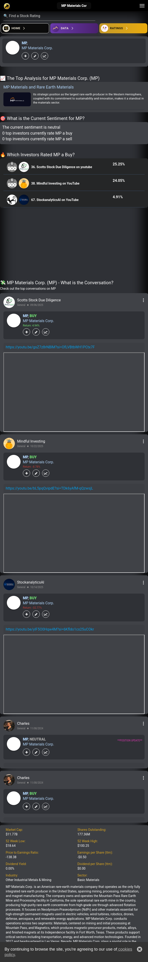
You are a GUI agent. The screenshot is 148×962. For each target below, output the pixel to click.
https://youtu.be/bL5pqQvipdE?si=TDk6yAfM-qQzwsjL (49, 488)
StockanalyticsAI (30, 582)
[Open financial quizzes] (25, 28)
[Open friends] (123, 28)
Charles (23, 723)
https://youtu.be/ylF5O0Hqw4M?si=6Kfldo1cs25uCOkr (50, 629)
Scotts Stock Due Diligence (39, 300)
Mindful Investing (31, 441)
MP (24, 43)
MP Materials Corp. (37, 48)
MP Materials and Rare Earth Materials (38, 87)
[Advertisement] (74, 245)
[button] (140, 949)
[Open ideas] (74, 28)
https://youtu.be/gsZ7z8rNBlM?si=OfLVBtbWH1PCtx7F (50, 347)
